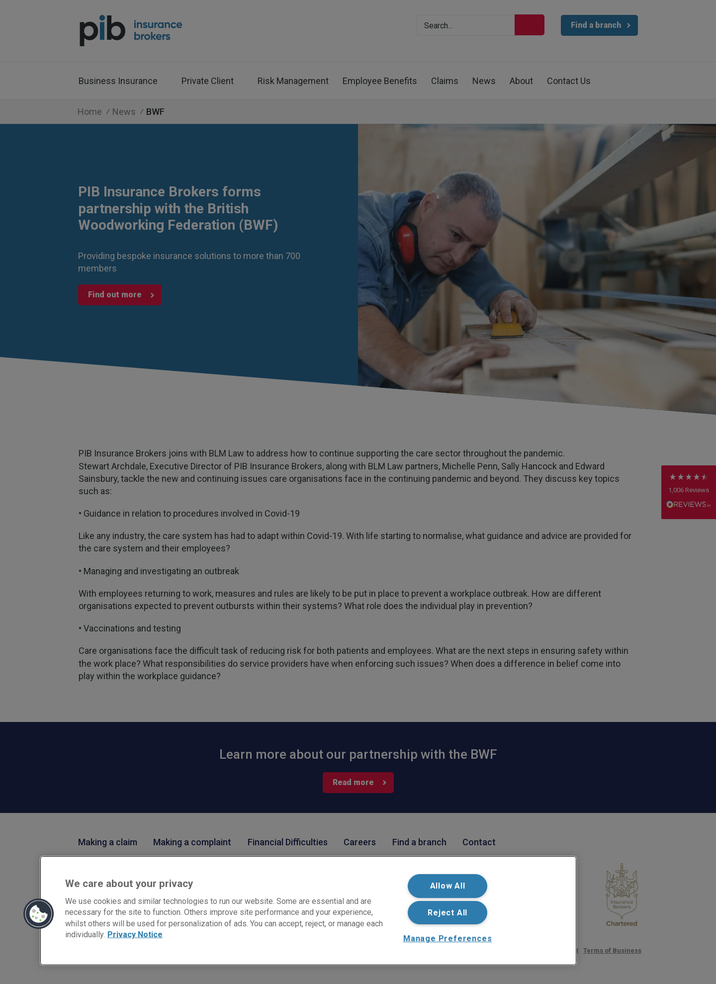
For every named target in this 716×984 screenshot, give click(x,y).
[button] (39, 914)
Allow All (447, 886)
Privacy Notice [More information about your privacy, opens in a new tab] (135, 934)
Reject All (447, 912)
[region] (308, 911)
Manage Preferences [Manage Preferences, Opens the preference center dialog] (447, 938)
